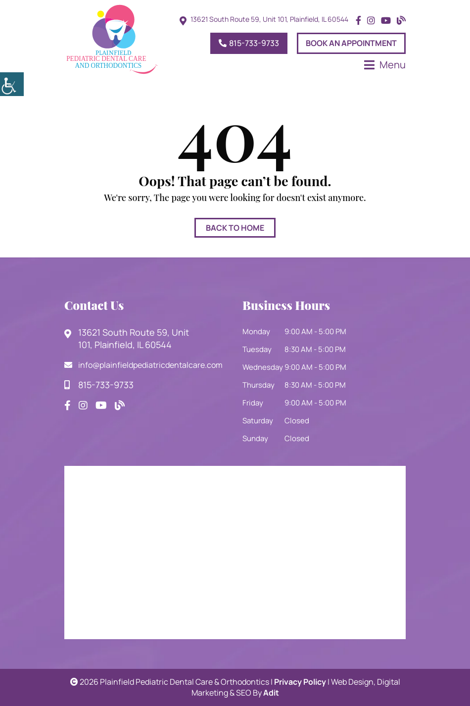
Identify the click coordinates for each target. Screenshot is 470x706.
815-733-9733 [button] (249, 43)
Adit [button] (271, 692)
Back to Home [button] (235, 227)
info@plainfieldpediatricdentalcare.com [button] (143, 364)
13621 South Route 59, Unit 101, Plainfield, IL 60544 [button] (269, 19)
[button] (12, 84)
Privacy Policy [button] (300, 681)
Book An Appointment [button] (351, 43)
